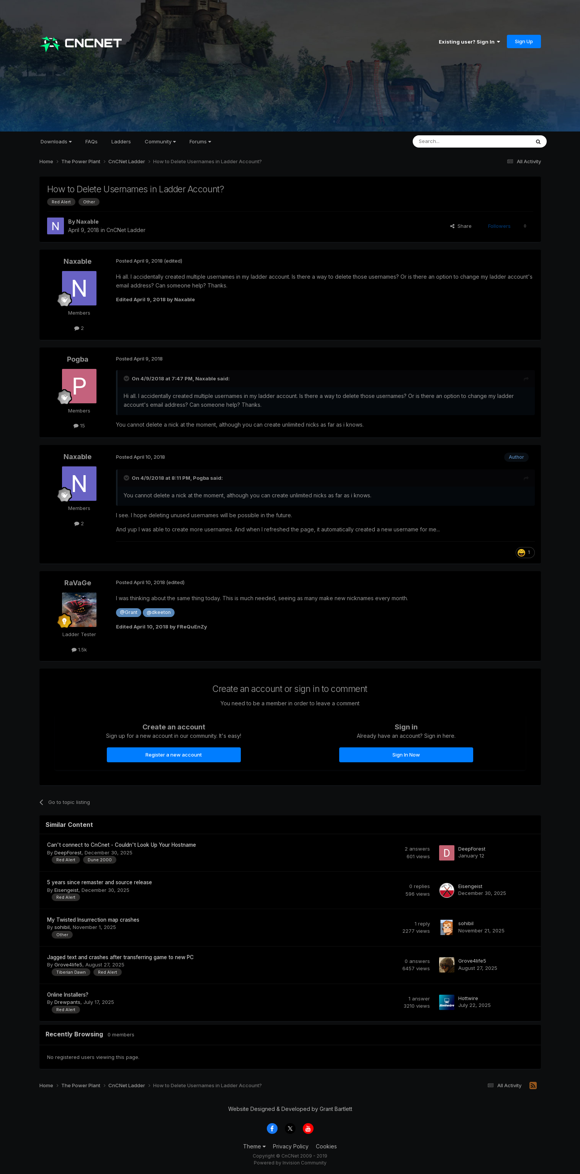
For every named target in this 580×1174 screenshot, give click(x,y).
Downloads (56, 141)
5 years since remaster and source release (99, 882)
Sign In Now (406, 755)
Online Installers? (67, 995)
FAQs (91, 141)
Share (461, 226)
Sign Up (524, 41)
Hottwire (468, 998)
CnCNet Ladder (125, 230)
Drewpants (67, 1002)
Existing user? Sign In (469, 42)
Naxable (87, 221)
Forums (200, 141)
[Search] (452, 141)
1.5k (79, 649)
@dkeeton (159, 612)
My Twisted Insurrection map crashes (93, 920)
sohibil (62, 927)
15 (79, 425)
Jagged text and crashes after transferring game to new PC (120, 957)
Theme (254, 1146)
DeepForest (68, 852)
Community (160, 141)
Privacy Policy (291, 1146)
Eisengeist (66, 890)
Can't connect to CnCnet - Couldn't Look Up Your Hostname (121, 845)
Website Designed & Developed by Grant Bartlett (290, 1109)
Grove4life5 (68, 964)
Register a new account (173, 755)
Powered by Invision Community (290, 1163)
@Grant (128, 612)
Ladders (121, 141)
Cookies (326, 1146)
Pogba (77, 359)
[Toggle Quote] (127, 378)
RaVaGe (77, 583)
